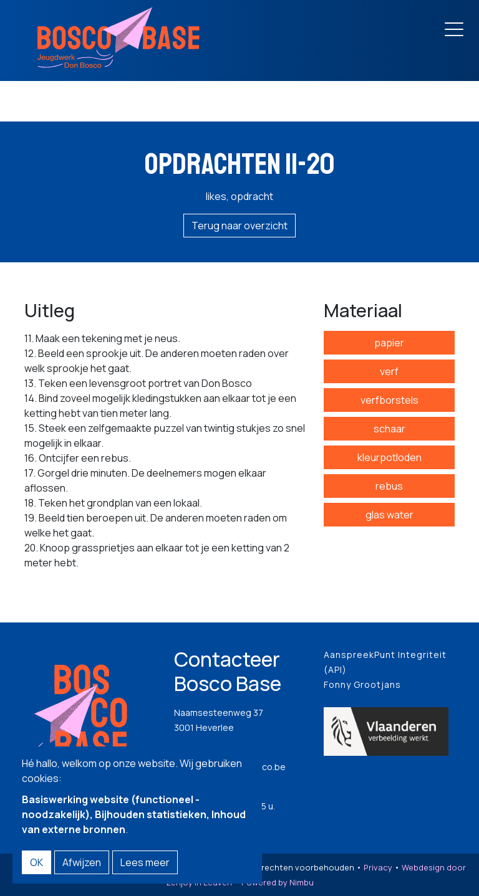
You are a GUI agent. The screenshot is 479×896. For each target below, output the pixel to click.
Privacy (378, 867)
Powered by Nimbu (277, 882)
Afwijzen (81, 862)
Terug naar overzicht (239, 225)
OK (36, 862)
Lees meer (145, 862)
